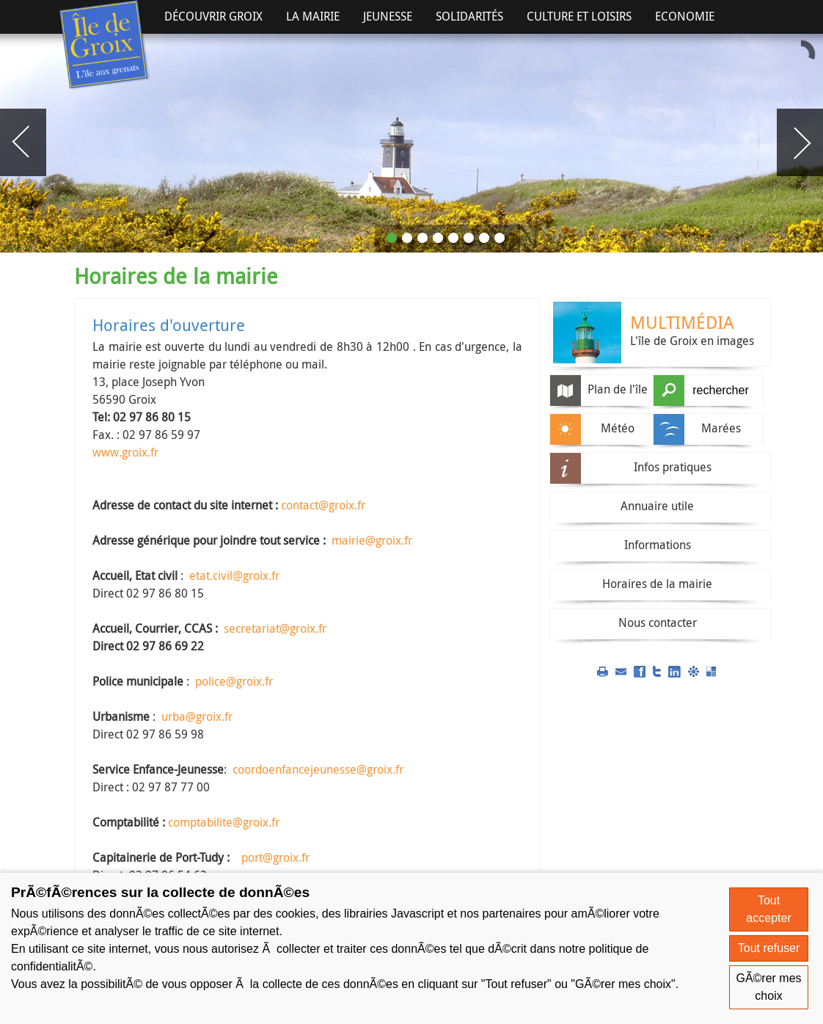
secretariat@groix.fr (275, 628)
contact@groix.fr (323, 505)
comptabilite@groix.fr (223, 822)
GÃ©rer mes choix (768, 987)
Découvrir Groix (213, 16)
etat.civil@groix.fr (234, 575)
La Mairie (313, 16)
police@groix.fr (234, 681)
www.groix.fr (125, 452)
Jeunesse (387, 16)
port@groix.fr (275, 857)
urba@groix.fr (197, 716)
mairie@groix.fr (372, 540)
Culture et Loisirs (579, 16)
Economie (684, 16)
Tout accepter (768, 909)
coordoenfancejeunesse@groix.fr (318, 769)
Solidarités (469, 16)
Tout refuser (769, 948)
